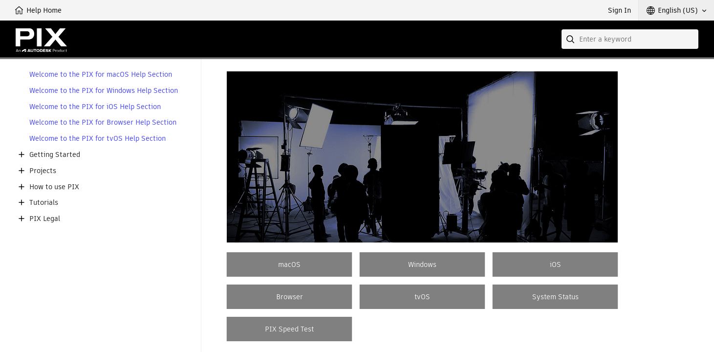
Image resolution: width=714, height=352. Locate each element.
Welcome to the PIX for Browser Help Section (102, 122)
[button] (676, 10)
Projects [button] (42, 171)
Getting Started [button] (54, 155)
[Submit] (571, 39)
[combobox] (630, 39)
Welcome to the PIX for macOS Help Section (100, 74)
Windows (422, 264)
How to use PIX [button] (54, 187)
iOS (555, 264)
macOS (289, 264)
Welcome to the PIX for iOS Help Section (95, 107)
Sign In (619, 10)
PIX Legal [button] (44, 219)
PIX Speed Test (289, 329)
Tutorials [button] (43, 202)
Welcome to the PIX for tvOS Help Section (97, 138)
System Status (555, 297)
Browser (289, 297)
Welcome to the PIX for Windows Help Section (103, 91)
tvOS (422, 297)
